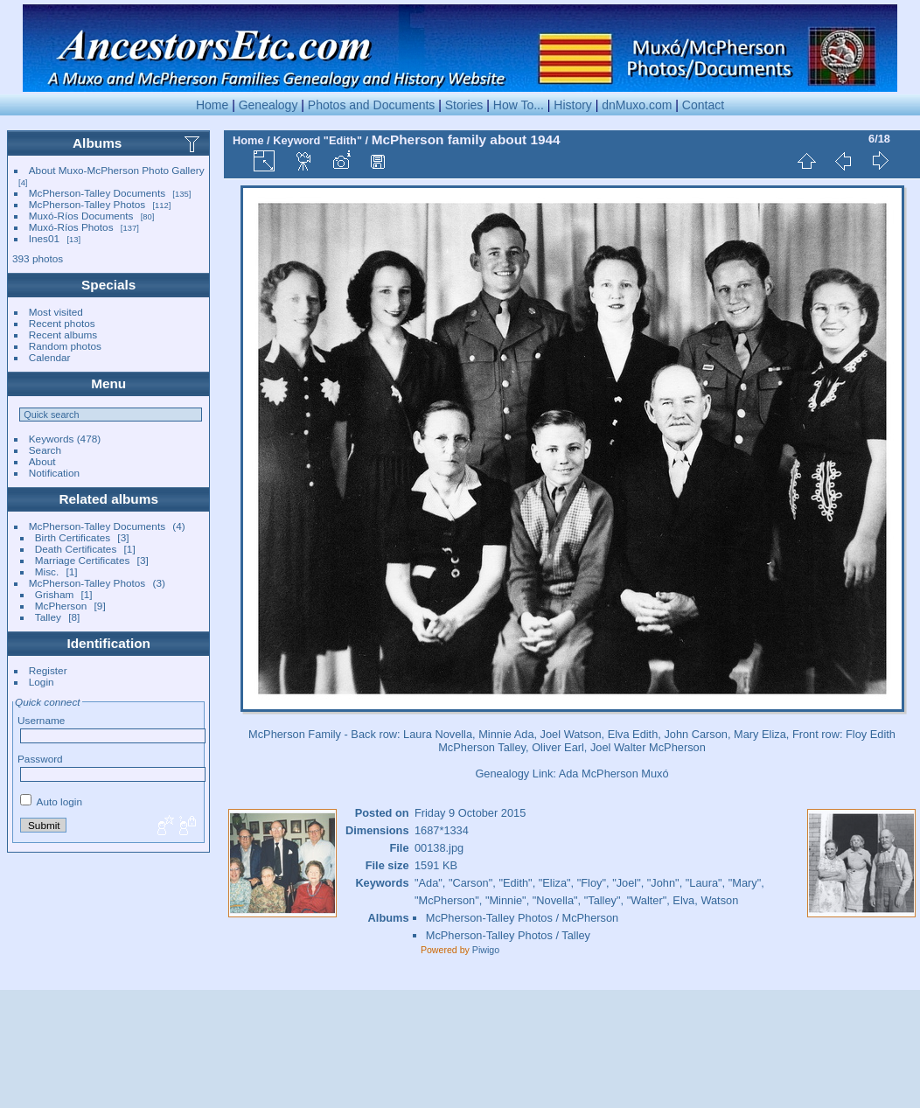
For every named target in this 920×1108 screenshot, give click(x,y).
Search (45, 450)
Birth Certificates (72, 537)
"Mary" (745, 882)
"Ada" (429, 882)
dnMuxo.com (637, 105)
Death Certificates (76, 548)
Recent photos (62, 323)
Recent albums (63, 334)
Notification (54, 472)
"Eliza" (555, 882)
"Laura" (704, 882)
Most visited (56, 311)
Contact (703, 105)
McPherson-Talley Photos (87, 204)
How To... (518, 105)
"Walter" (647, 900)
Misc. (47, 571)
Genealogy (268, 105)
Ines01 (44, 238)
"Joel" (626, 882)
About (42, 461)
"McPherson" (447, 900)
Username (41, 720)
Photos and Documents (372, 105)
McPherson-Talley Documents (97, 193)
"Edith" (343, 140)
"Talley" (602, 900)
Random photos (65, 346)
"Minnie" (505, 900)
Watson (719, 900)
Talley (48, 617)
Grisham (54, 594)
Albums (97, 143)
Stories (464, 105)
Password (40, 758)
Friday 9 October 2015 (470, 812)
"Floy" (591, 882)
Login (41, 681)
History (573, 105)
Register (48, 670)
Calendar (50, 357)
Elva (683, 900)
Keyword (296, 140)
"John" (663, 882)
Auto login (51, 801)
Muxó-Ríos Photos (71, 227)
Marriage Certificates (82, 560)
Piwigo (485, 949)
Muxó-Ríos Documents (81, 215)
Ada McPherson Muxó (614, 773)
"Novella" (555, 900)
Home (212, 105)
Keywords (51, 438)
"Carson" (470, 882)
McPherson (61, 605)
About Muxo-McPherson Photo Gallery (117, 170)
